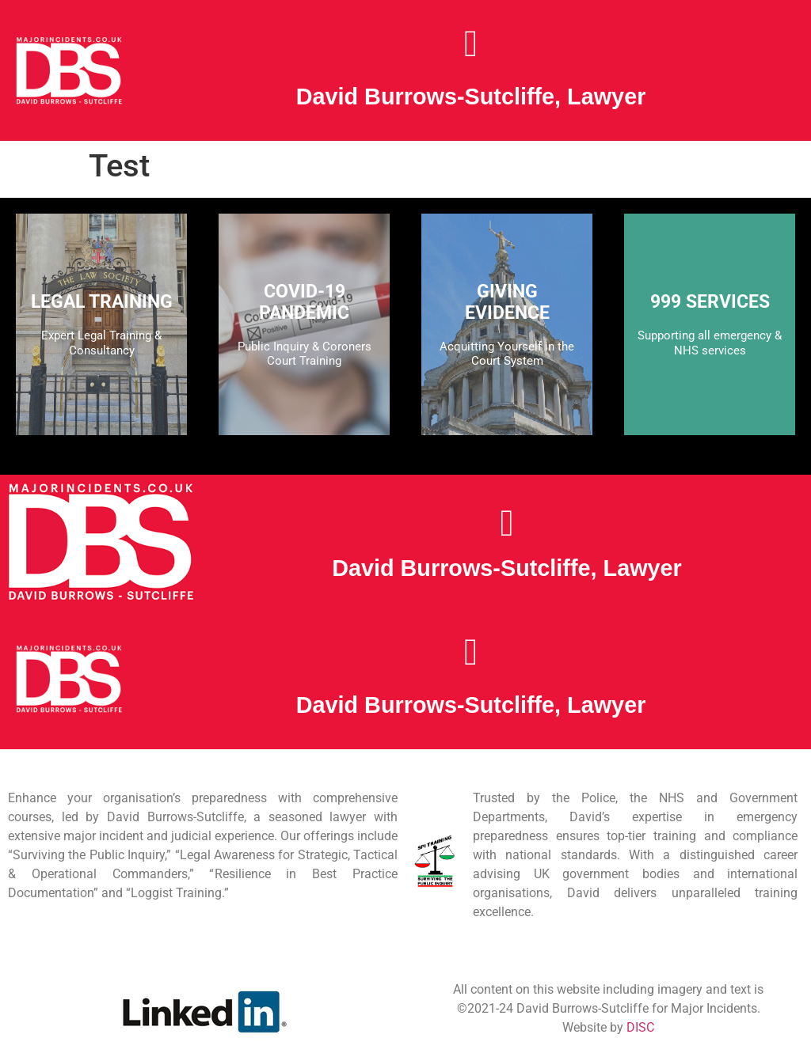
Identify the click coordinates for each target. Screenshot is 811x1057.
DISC (640, 1027)
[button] (471, 44)
